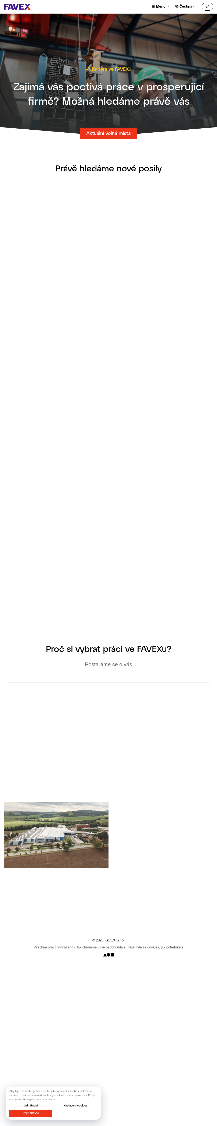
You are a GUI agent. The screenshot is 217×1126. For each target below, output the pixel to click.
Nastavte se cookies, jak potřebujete (156, 947)
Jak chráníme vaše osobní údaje (100, 947)
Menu (160, 6)
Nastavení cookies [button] (75, 1105)
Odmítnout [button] (31, 1105)
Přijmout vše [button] (31, 1113)
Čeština (185, 6)
